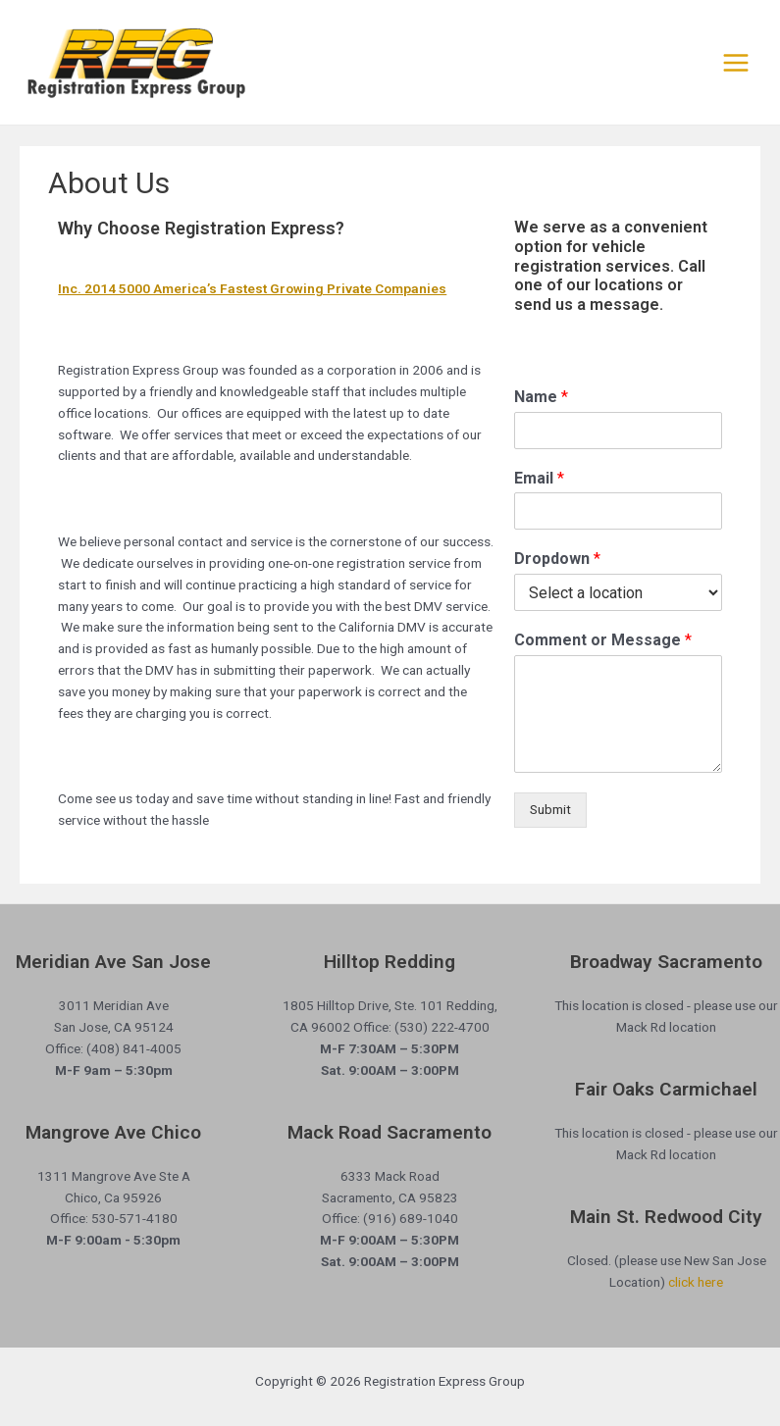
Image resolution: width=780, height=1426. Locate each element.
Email (539, 478)
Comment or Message (603, 640)
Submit (550, 809)
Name (541, 396)
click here (695, 1282)
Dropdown (557, 558)
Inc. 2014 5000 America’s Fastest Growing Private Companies (252, 288)
